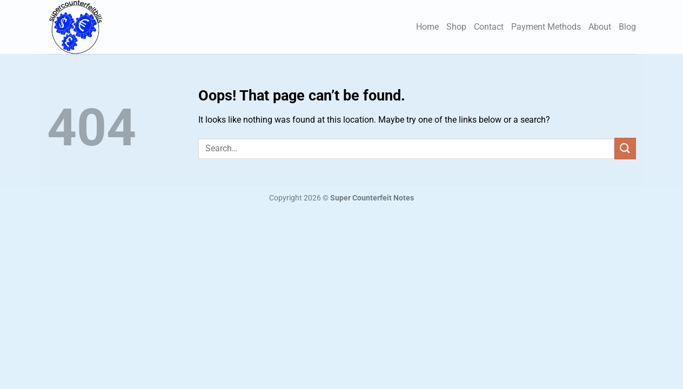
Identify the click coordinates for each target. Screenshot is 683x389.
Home (427, 27)
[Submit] (625, 148)
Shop (456, 27)
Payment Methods (546, 27)
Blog (627, 27)
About (599, 27)
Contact (489, 27)
